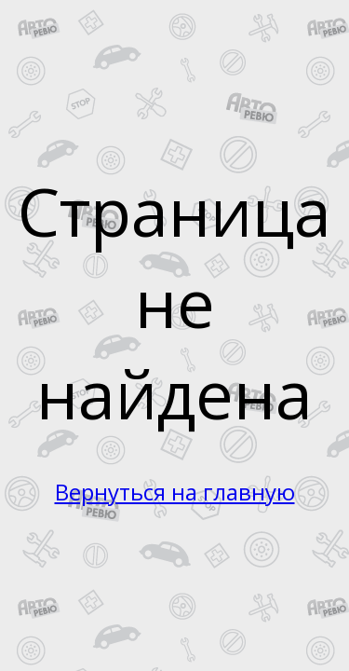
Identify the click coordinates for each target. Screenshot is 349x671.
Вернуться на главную (175, 491)
